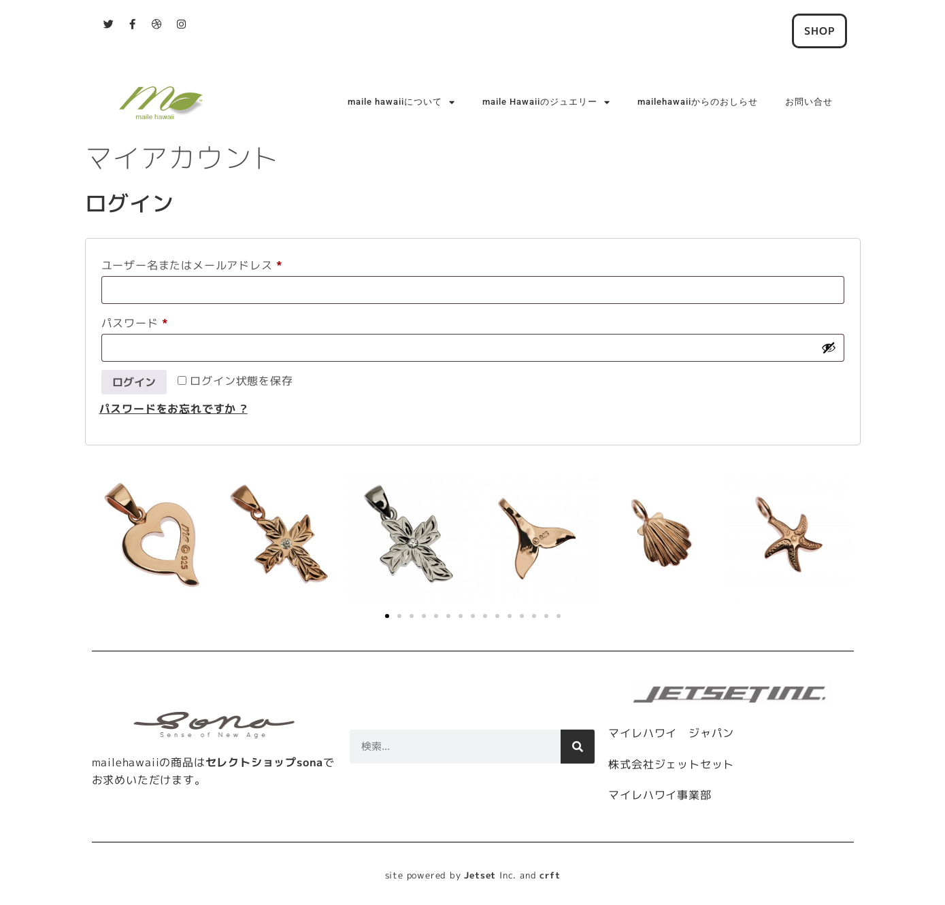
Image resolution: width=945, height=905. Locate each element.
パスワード (140, 321)
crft (550, 875)
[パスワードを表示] (828, 347)
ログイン (134, 382)
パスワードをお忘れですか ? (173, 408)
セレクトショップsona (264, 762)
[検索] (578, 747)
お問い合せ (809, 102)
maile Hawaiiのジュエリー (546, 102)
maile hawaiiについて (401, 102)
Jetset (480, 875)
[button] (387, 616)
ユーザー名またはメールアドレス (197, 263)
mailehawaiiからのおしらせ (697, 102)
